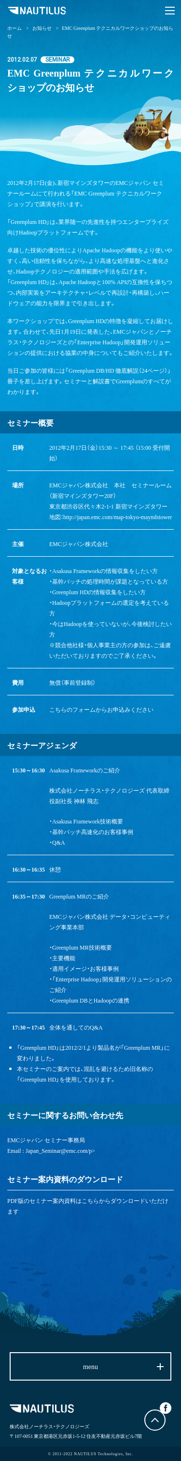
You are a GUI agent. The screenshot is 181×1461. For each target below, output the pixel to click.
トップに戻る (155, 1420)
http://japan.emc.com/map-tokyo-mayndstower (117, 516)
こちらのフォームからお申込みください (101, 709)
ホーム (14, 27)
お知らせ (42, 27)
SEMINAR (57, 59)
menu (90, 1366)
